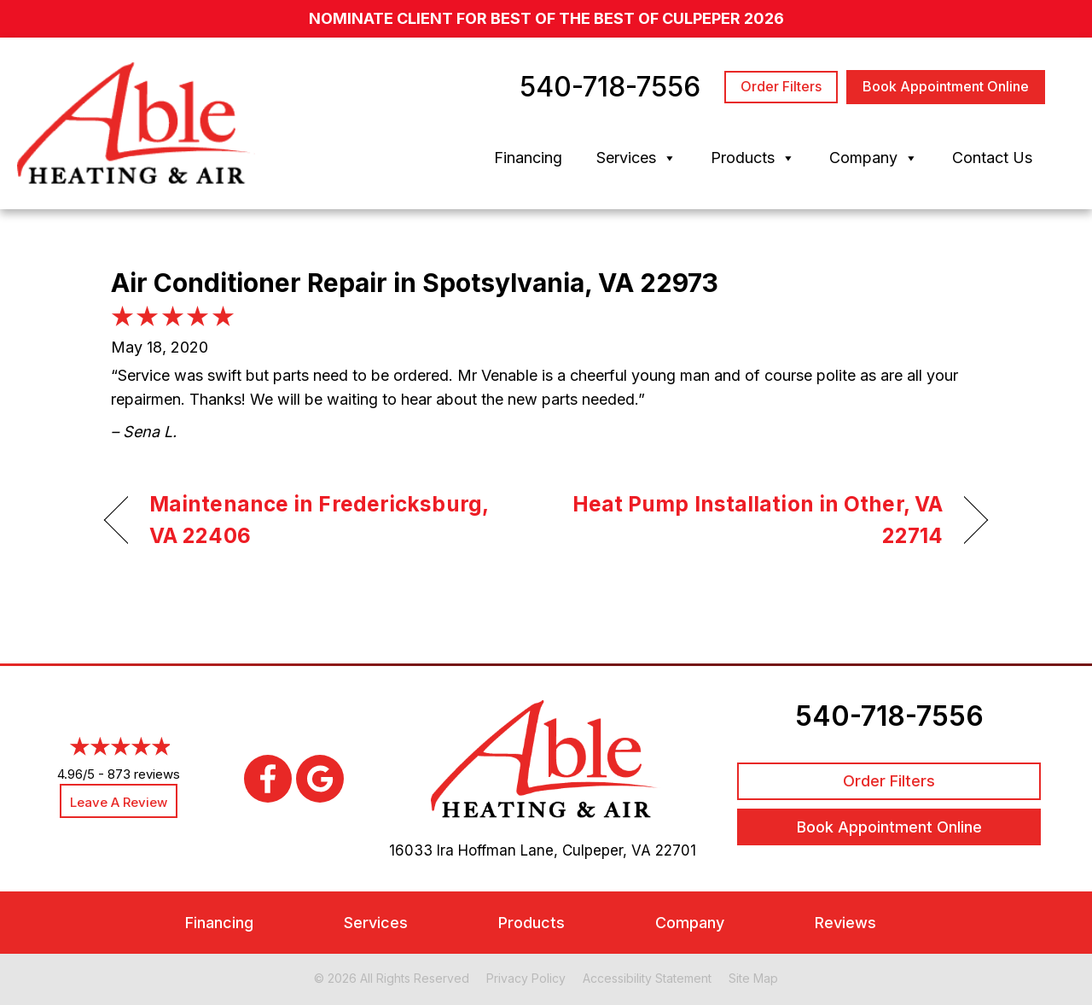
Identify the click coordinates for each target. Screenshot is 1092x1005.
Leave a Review (118, 802)
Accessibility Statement (647, 978)
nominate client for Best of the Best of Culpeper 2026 (546, 18)
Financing (528, 158)
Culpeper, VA (606, 850)
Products (753, 158)
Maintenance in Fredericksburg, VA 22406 (318, 520)
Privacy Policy (526, 978)
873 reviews (143, 774)
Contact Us (992, 158)
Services (636, 158)
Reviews (845, 922)
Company (873, 158)
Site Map (753, 978)
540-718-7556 (889, 716)
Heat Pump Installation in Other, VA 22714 (757, 520)
